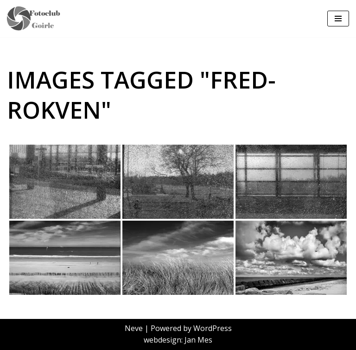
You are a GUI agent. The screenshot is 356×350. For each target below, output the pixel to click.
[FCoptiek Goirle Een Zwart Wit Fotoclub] (37, 18)
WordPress (212, 328)
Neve (134, 328)
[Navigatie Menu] (338, 18)
